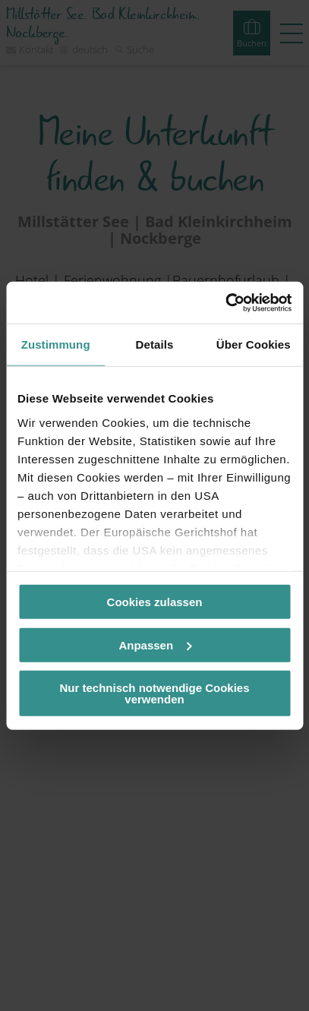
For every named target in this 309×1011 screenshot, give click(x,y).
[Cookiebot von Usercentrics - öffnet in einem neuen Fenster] (225, 302)
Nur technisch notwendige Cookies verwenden (154, 693)
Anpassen (154, 644)
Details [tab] (155, 344)
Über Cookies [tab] (253, 344)
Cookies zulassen (155, 602)
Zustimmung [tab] (55, 344)
